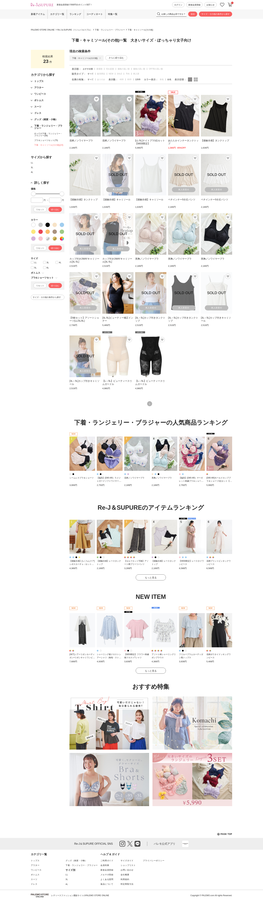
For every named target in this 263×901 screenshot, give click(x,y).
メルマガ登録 (106, 875)
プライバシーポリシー (153, 860)
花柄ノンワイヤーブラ (134, 478)
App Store (185, 843)
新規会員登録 (194, 5)
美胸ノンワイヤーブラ (162, 478)
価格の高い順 (139, 69)
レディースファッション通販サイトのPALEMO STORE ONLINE (80, 895)
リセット (40, 209)
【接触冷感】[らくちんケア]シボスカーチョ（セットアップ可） (82, 564)
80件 (129, 79)
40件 (122, 79)
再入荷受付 (118, 189)
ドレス (34, 884)
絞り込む (55, 209)
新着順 (99, 69)
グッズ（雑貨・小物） (76, 860)
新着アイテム (38, 14)
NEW (111, 74)
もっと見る (151, 577)
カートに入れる (230, 5)
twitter (130, 844)
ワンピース (36, 870)
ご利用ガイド (106, 860)
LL (32, 163)
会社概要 (125, 875)
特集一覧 (112, 14)
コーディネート (94, 14)
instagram (122, 844)
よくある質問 (106, 879)
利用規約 (125, 879)
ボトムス (35, 875)
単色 (162, 79)
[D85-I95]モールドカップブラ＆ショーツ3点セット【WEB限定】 (219, 481)
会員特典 (104, 865)
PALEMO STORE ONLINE (43, 30)
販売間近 (101, 74)
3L (32, 167)
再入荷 (136, 74)
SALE (119, 74)
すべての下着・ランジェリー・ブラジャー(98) (48, 134)
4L (32, 172)
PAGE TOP (224, 834)
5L (35, 267)
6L (47, 267)
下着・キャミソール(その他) (140, 30)
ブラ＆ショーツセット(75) (46, 140)
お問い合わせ (127, 870)
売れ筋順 (110, 69)
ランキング (75, 14)
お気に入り (222, 5)
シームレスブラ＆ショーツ (81, 478)
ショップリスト (128, 865)
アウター (35, 865)
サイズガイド (127, 860)
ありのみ (101, 79)
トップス (35, 860)
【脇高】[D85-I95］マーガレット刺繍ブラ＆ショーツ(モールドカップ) (191, 481)
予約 (128, 74)
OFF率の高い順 (156, 69)
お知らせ (210, 5)
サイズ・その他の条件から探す (215, 14)
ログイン (178, 5)
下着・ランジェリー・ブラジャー (110, 30)
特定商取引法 (127, 884)
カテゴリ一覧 (57, 14)
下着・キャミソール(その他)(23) (48, 145)
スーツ (34, 879)
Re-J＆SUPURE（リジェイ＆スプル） (74, 30)
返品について (106, 884)
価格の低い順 (124, 69)
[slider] (33, 193)
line (137, 844)
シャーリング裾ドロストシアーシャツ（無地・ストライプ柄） (109, 657)
